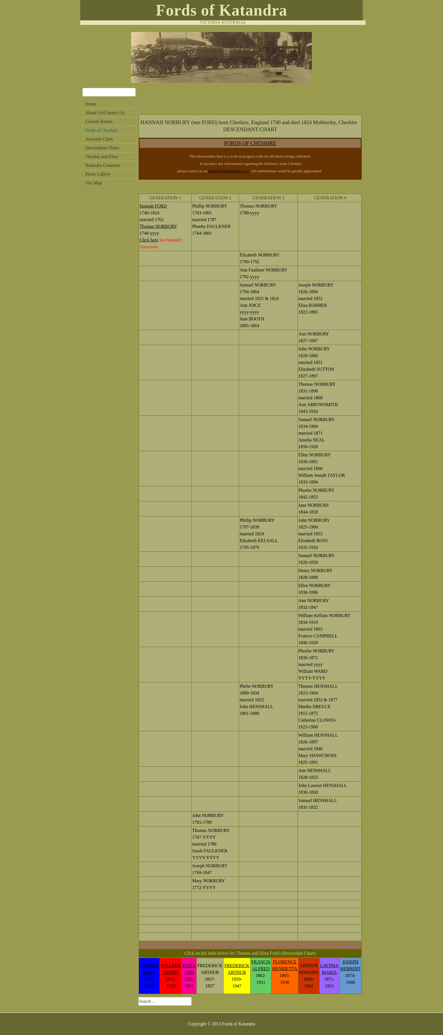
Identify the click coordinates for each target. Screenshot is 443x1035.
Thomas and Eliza (101, 156)
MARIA (329, 972)
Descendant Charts (102, 147)
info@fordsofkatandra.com (228, 171)
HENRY (170, 972)
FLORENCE (284, 961)
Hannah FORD (153, 206)
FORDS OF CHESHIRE (250, 143)
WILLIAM (171, 965)
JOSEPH (350, 961)
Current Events (98, 121)
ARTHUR (237, 972)
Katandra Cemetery (103, 165)
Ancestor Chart (99, 139)
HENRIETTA (284, 968)
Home (90, 104)
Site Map (93, 182)
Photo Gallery (97, 174)
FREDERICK (236, 965)
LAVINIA (329, 965)
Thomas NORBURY (158, 226)
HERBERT (350, 968)
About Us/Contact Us (104, 112)
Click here (149, 240)
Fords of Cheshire (101, 130)
